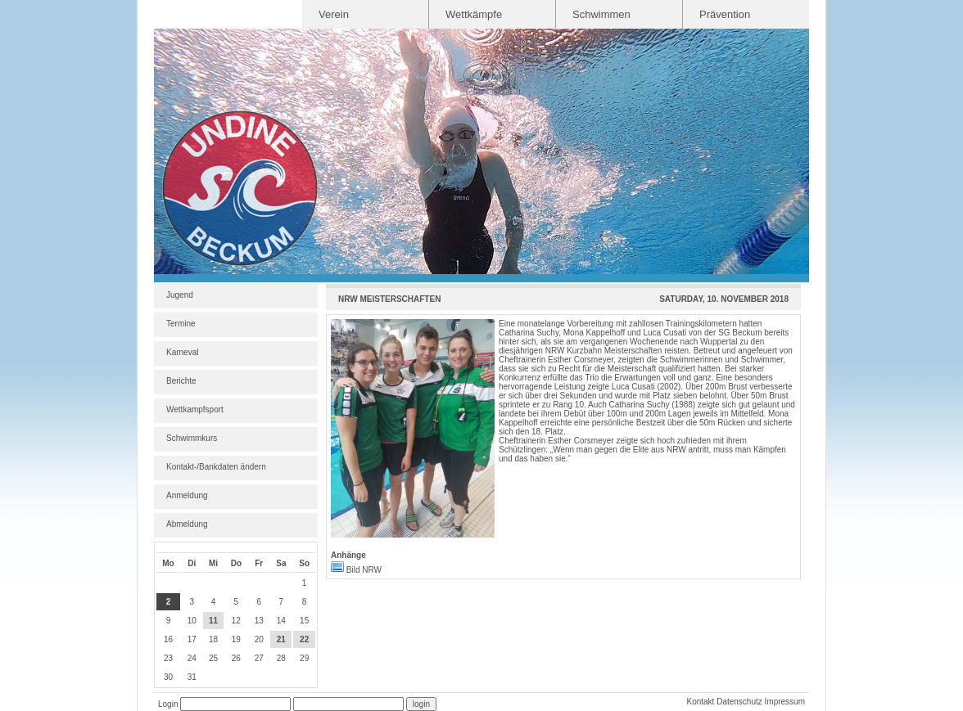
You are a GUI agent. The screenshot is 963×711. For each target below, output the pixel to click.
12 (236, 620)
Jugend (179, 294)
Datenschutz (739, 701)
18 (213, 639)
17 (192, 639)
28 (281, 658)
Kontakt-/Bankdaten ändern (216, 466)
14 (281, 620)
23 (168, 658)
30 (168, 677)
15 (304, 620)
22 (304, 639)
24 (192, 658)
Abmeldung (187, 524)
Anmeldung (187, 495)
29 (304, 658)
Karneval (182, 352)
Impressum (785, 701)
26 (236, 658)
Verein (334, 14)
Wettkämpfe (473, 14)
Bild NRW (356, 569)
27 (259, 658)
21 (281, 639)
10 (192, 620)
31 (192, 677)
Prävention (724, 14)
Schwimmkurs (191, 438)
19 (236, 639)
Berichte (181, 380)
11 (213, 620)
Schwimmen (601, 14)
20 (259, 639)
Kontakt (700, 701)
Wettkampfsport (195, 409)
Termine (181, 323)
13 (259, 620)
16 (168, 639)
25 (213, 658)
